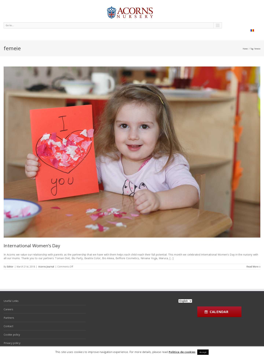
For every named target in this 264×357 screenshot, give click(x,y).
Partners (9, 317)
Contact (8, 326)
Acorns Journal (46, 266)
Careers (8, 309)
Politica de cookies (182, 352)
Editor (10, 266)
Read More (252, 266)
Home (245, 48)
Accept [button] (203, 352)
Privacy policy (12, 343)
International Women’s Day (32, 246)
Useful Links (11, 301)
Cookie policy (12, 334)
